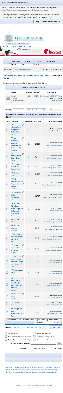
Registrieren (27, 69)
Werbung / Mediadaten (45, 367)
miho (12, 200)
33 (32, 110)
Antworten (29, 121)
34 (36, 110)
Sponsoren (33, 367)
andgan (59, 175)
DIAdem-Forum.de (12, 372)
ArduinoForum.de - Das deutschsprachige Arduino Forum (38, 372)
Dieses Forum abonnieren (52, 114)
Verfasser (14, 121)
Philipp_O (58, 100)
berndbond (14, 189)
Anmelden (17, 69)
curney (13, 160)
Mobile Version (20, 370)
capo (12, 175)
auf (60, 121)
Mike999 (14, 230)
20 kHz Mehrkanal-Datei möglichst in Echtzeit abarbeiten (17, 208)
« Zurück (17, 110)
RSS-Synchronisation (33, 370)
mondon (13, 299)
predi (12, 275)
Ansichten (37, 121)
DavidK (13, 290)
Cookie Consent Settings (49, 370)
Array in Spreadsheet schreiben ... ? (16, 247)
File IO (16, 220)
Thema (7, 121)
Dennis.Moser (15, 169)
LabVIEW (25, 75)
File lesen (16, 302)
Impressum (9, 367)
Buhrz (60, 158)
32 (28, 110)
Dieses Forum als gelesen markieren (29, 114)
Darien (13, 134)
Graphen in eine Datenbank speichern (17, 236)
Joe (12, 216)
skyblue (13, 253)
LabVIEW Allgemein (40, 75)
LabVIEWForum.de (11, 75)
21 (29, 144)
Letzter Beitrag (53, 121)
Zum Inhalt (10, 370)
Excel (13, 96)
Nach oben (56, 367)
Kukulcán (14, 305)
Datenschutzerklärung (22, 367)
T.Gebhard (14, 222)
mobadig (14, 150)
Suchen (24, 64)
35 (40, 110)
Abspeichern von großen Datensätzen (16, 129)
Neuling (16, 173)
